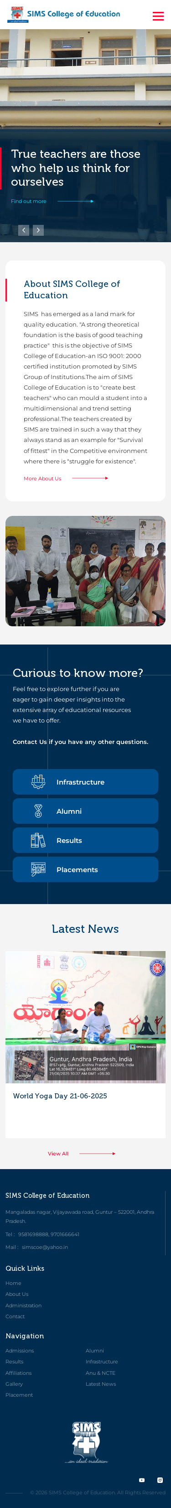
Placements (64, 869)
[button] (38, 230)
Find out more (56, 201)
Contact (15, 1316)
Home (13, 1283)
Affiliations (18, 1373)
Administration (23, 1305)
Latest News (101, 1384)
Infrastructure (67, 782)
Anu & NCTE (100, 1373)
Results (56, 840)
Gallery (14, 1384)
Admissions (19, 1350)
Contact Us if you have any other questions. (80, 741)
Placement (19, 1395)
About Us (16, 1294)
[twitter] (141, 1480)
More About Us (70, 478)
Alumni (56, 811)
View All (85, 1153)
